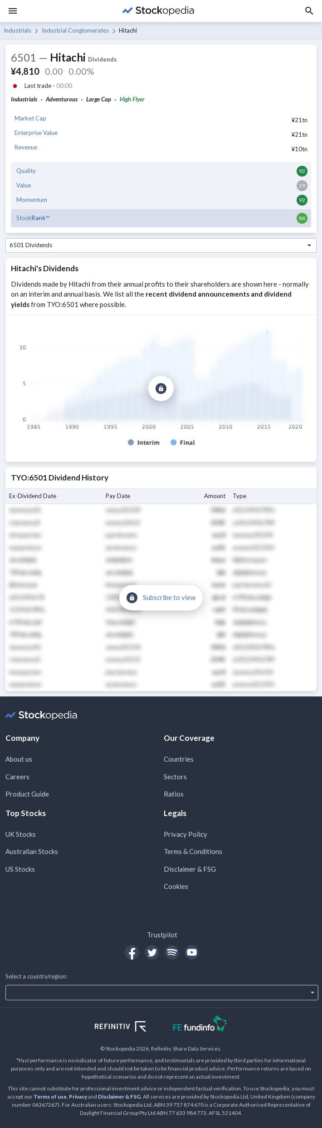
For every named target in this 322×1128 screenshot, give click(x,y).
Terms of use (50, 1096)
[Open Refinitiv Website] (130, 1027)
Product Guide (27, 794)
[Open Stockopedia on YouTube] (192, 952)
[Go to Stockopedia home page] (158, 11)
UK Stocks (20, 834)
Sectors (175, 777)
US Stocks (20, 869)
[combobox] (161, 245)
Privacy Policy (185, 834)
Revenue (26, 147)
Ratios (174, 794)
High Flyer (132, 99)
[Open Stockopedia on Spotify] (172, 952)
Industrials (17, 30)
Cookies (176, 886)
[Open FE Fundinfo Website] (200, 1024)
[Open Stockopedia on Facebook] (132, 952)
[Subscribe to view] (161, 388)
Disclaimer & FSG (190, 869)
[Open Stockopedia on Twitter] (152, 952)
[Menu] (12, 11)
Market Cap (30, 118)
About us (18, 759)
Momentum (31, 199)
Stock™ (32, 217)
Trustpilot (162, 935)
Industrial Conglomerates (75, 30)
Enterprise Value (36, 132)
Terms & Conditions (193, 851)
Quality (26, 170)
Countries (179, 759)
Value (23, 185)
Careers (17, 777)
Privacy (78, 1096)
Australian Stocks (31, 851)
